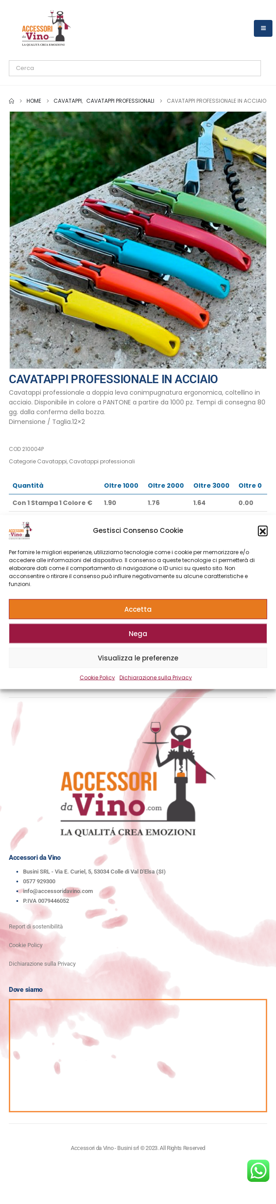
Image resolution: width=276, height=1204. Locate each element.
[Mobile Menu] (263, 28)
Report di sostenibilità (36, 926)
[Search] (110, 68)
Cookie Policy (97, 677)
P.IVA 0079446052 (46, 900)
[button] (262, 530)
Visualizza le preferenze (138, 657)
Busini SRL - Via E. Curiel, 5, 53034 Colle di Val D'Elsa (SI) (94, 871)
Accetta (138, 609)
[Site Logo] (46, 28)
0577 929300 (39, 881)
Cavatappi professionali (102, 461)
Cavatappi (52, 461)
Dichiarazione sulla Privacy (155, 677)
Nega (138, 633)
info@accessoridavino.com (58, 891)
